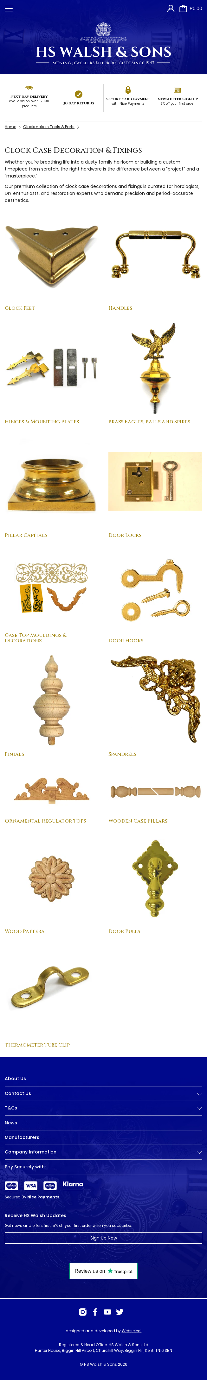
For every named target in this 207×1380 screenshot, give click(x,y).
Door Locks (124, 535)
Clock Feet (20, 308)
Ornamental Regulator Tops (45, 820)
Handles (120, 308)
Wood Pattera (25, 931)
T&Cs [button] (103, 1108)
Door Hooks (125, 640)
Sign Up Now (103, 1238)
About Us (15, 1078)
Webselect (132, 1330)
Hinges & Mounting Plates (42, 421)
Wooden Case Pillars (137, 820)
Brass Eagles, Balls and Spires (149, 421)
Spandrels (122, 754)
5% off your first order (177, 103)
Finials (14, 754)
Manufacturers (22, 1137)
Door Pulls (124, 931)
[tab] (103, 1098)
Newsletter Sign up (178, 99)
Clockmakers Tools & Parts (48, 126)
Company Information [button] (103, 1152)
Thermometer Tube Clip (37, 1044)
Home (10, 126)
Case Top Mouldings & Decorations (36, 638)
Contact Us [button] (103, 1093)
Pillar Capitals (26, 535)
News (11, 1123)
